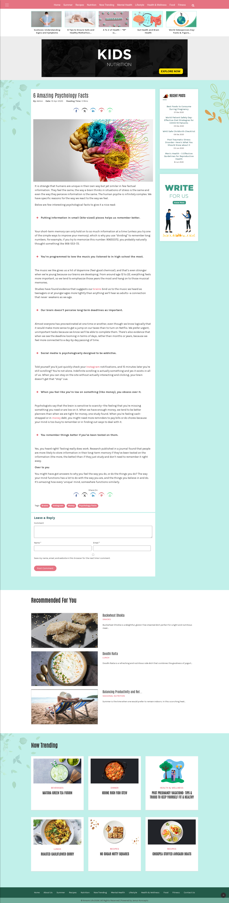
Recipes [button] (79, 4)
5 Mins (77, 100)
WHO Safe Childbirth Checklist (179, 131)
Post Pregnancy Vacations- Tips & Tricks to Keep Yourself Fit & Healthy (172, 797)
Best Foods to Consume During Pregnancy (179, 107)
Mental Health (118, 892)
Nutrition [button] (91, 4)
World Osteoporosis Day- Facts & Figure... (182, 31)
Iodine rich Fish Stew (114, 792)
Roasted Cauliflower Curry (57, 854)
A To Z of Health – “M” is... (114, 31)
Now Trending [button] (106, 4)
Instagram (93, 366)
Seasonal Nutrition (114, 695)
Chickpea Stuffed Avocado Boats (172, 853)
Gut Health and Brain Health (148, 31)
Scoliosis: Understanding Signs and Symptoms (47, 31)
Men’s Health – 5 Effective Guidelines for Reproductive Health (179, 156)
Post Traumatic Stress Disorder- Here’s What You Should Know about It (179, 142)
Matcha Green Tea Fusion (57, 792)
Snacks (107, 619)
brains (97, 288)
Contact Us (189, 892)
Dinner (114, 787)
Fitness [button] (182, 4)
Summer (61, 892)
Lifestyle (133, 892)
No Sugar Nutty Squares (114, 853)
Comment (39, 522)
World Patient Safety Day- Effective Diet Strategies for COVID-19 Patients (179, 120)
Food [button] (172, 4)
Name (37, 542)
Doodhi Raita (110, 653)
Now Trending (100, 892)
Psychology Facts (88, 505)
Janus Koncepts (140, 900)
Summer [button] (67, 4)
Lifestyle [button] (139, 4)
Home (57, 4)
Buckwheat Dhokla (114, 615)
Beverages (57, 787)
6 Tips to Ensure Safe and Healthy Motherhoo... (80, 31)
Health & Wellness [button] (157, 4)
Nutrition (85, 892)
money (56, 417)
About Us (48, 892)
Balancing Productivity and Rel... (122, 691)
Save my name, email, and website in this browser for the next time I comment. (72, 558)
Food (166, 892)
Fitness (176, 892)
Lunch (106, 657)
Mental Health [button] (124, 4)
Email (96, 542)
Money (71, 505)
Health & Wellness (171, 787)
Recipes (114, 848)
